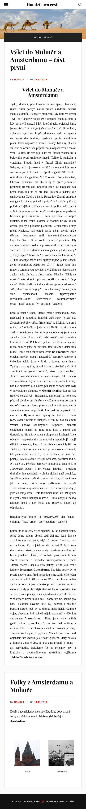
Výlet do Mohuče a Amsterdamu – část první (37, 59)
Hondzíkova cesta (43, 4)
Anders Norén (65, 801)
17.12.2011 (40, 79)
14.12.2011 (40, 702)
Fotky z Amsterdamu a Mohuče (41, 686)
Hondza (19, 79)
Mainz (27, 771)
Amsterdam (62, 771)
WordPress (34, 801)
